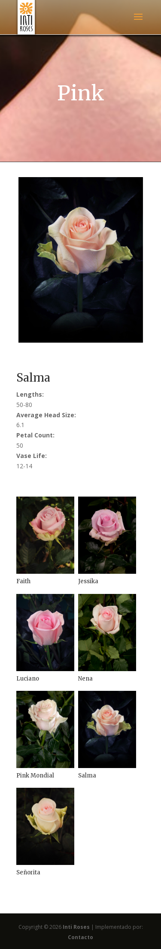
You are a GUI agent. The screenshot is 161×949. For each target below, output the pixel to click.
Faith (23, 581)
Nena (85, 678)
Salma (87, 775)
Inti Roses (76, 927)
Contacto (80, 937)
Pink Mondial (35, 775)
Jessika (88, 581)
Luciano (27, 678)
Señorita (28, 872)
